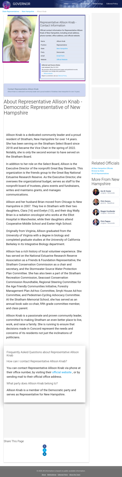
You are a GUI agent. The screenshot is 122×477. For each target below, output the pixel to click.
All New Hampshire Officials (102, 168)
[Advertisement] (44, 421)
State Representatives (10, 12)
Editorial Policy (112, 4)
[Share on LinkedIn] (44, 454)
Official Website (62, 59)
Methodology (98, 4)
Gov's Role (85, 4)
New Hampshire (28, 12)
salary (66, 4)
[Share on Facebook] (44, 446)
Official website (48, 73)
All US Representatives (100, 174)
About (44, 475)
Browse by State (98, 171)
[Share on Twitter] (44, 450)
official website (62, 372)
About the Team (74, 475)
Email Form (61, 56)
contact (75, 4)
